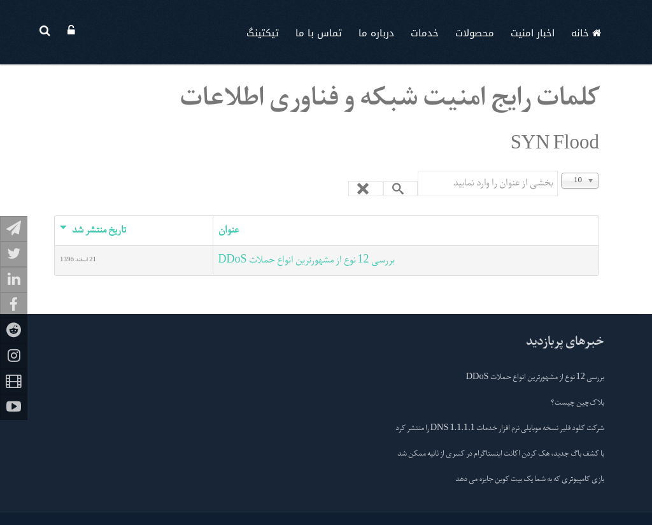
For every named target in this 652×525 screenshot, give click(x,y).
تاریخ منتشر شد (93, 230)
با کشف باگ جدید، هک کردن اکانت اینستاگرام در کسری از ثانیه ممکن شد (500, 454)
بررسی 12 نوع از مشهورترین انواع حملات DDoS (306, 260)
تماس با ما (318, 33)
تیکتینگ (262, 33)
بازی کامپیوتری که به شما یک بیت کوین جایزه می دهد (529, 479)
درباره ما (376, 33)
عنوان (228, 230)
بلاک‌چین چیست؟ (577, 403)
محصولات (474, 33)
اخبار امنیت (533, 33)
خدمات (425, 33)
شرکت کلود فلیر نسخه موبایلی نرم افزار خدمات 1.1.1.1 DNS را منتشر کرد (499, 428)
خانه (586, 33)
